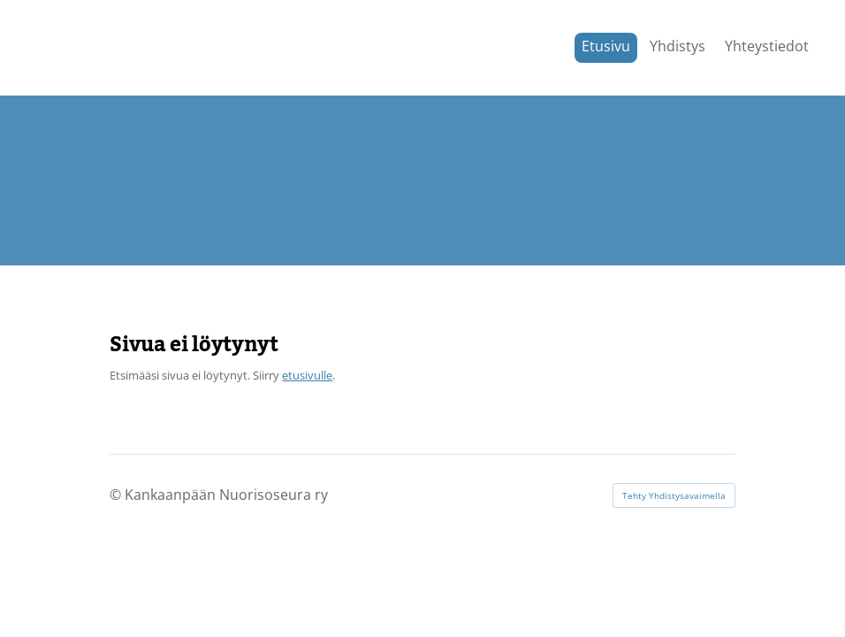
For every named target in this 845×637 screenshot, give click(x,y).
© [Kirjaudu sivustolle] (117, 494)
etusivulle (307, 375)
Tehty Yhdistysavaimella (674, 495)
